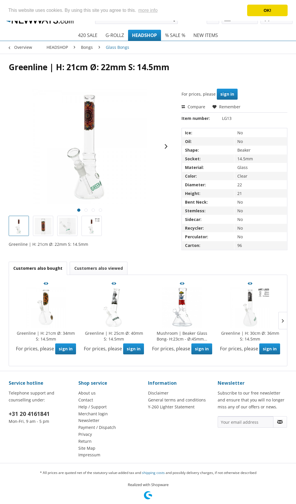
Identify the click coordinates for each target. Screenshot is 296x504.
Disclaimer (158, 393)
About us (87, 393)
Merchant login (93, 413)
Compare (193, 106)
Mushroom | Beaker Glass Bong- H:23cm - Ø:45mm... (182, 336)
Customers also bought (37, 268)
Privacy (85, 434)
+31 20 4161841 (29, 414)
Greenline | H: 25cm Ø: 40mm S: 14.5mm (114, 336)
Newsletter (88, 420)
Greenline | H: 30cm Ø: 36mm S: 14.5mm (250, 336)
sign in (227, 94)
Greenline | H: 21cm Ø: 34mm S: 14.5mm (46, 336)
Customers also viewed (98, 268)
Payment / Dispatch (97, 427)
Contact (85, 400)
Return (85, 441)
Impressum (89, 454)
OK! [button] (267, 10)
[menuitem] (87, 35)
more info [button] (148, 10)
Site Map (86, 448)
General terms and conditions (177, 400)
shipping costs (153, 472)
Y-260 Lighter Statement (171, 407)
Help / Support (92, 407)
